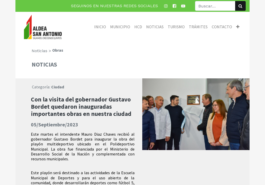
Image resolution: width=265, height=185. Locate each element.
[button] (238, 27)
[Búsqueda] (240, 6)
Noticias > (41, 50)
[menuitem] (100, 27)
